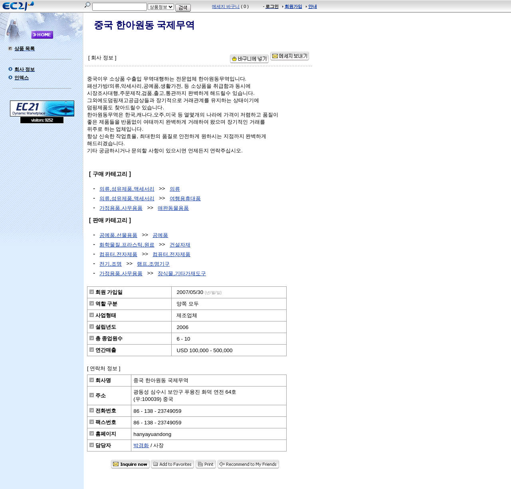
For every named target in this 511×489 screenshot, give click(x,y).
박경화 (141, 445)
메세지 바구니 (226, 6)
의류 (175, 189)
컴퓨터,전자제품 (118, 254)
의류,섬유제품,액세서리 (126, 189)
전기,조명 (110, 264)
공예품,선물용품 (118, 235)
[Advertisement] (42, 181)
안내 (312, 6)
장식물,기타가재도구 (182, 273)
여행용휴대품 (185, 198)
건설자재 (180, 245)
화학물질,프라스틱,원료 (126, 245)
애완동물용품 (173, 208)
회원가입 (293, 6)
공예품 (160, 235)
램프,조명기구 (153, 264)
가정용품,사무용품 (121, 208)
